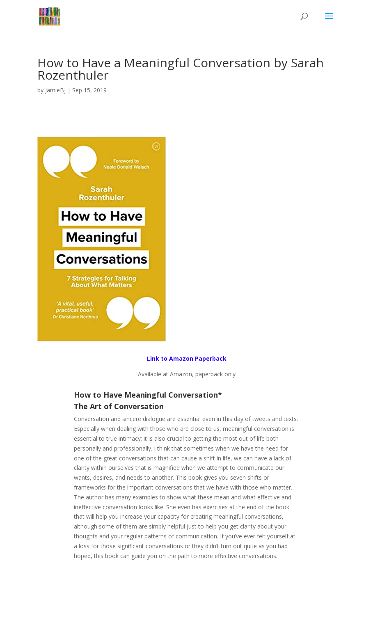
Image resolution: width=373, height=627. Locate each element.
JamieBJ (55, 90)
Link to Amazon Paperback (187, 358)
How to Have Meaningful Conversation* (148, 395)
